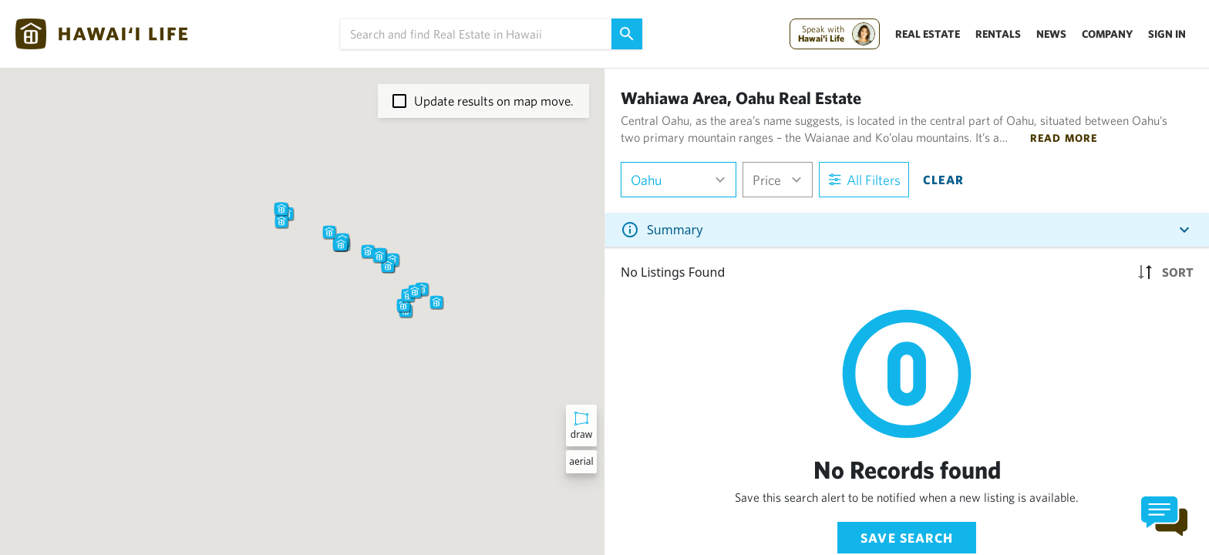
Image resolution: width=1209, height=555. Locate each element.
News (1051, 34)
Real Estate (927, 34)
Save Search (906, 537)
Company (1107, 34)
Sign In (1167, 34)
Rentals (998, 34)
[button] (329, 232)
